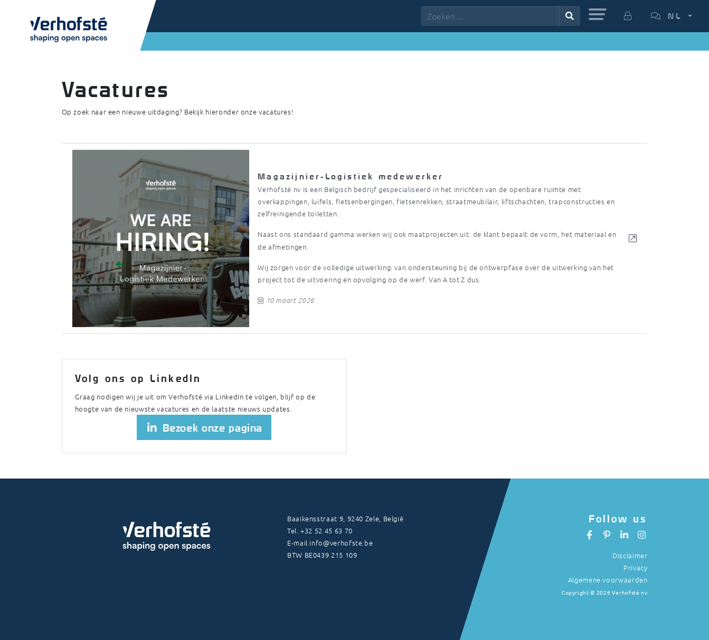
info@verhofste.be (341, 543)
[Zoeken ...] (490, 16)
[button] (597, 14)
